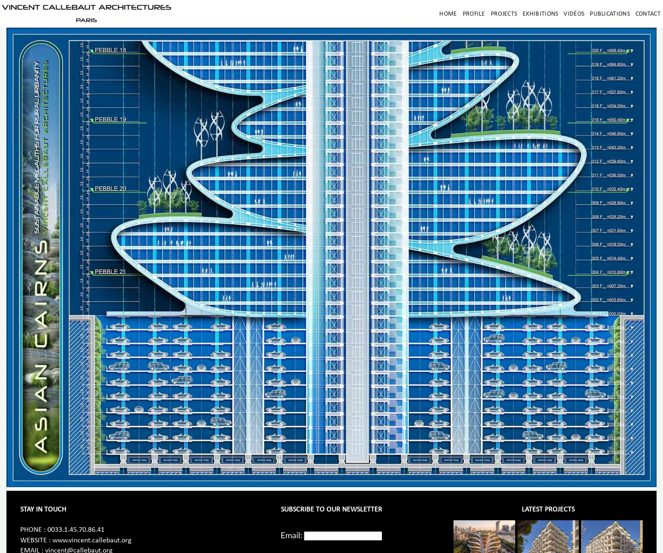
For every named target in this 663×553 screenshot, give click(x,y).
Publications (610, 14)
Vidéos (574, 14)
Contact (648, 14)
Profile (474, 14)
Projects (504, 14)
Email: (291, 535)
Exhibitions (540, 14)
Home (448, 14)
